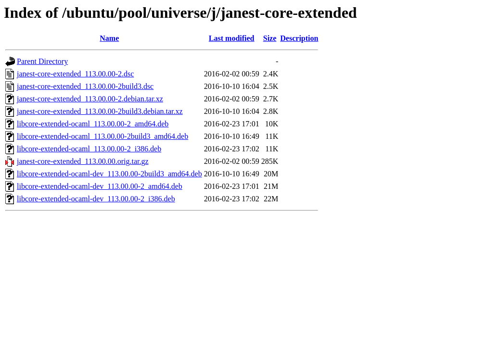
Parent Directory (42, 61)
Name (109, 38)
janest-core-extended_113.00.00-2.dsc (75, 74)
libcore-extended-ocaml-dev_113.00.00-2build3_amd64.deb (109, 174)
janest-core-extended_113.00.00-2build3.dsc (85, 86)
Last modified (232, 38)
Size (270, 38)
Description (299, 38)
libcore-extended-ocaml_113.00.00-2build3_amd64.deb (102, 136)
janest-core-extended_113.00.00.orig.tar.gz (83, 161)
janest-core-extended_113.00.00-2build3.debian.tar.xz (100, 111)
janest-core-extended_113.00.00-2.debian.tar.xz (90, 99)
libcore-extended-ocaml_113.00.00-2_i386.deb (89, 149)
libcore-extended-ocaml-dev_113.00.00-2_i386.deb (96, 199)
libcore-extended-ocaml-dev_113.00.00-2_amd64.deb (99, 186)
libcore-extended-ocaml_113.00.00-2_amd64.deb (92, 124)
